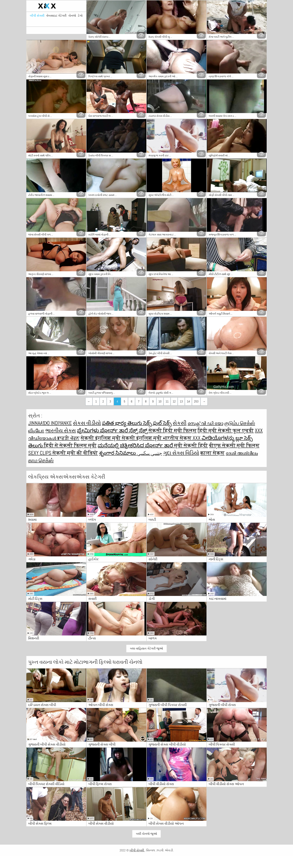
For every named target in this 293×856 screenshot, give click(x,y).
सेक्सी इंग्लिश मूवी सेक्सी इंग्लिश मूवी (122, 438)
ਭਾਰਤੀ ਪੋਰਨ (68, 438)
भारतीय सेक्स (178, 438)
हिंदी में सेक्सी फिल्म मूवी (70, 445)
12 (174, 401)
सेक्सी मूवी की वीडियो (75, 453)
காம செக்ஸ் (41, 460)
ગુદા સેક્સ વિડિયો (181, 453)
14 (188, 401)
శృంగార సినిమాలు (118, 453)
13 (181, 401)
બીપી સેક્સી (37, 16)
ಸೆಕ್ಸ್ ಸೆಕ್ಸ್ (139, 430)
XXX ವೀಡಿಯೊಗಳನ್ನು (214, 438)
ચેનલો (72, 16)
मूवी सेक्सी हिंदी (191, 445)
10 (159, 401)
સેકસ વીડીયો (87, 423)
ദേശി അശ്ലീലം (242, 453)
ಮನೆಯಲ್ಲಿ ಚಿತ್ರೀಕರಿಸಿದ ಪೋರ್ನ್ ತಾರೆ (136, 445)
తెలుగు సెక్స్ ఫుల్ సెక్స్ (149, 423)
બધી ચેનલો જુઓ (146, 834)
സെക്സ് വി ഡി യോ (205, 423)
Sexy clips (40, 453)
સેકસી (179, 423)
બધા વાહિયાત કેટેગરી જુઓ (146, 648)
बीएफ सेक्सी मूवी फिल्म (234, 445)
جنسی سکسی (149, 453)
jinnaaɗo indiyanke (50, 423)
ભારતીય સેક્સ (60, 430)
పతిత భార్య (114, 423)
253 (196, 401)
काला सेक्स (212, 453)
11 (167, 401)
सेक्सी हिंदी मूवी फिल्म (173, 430)
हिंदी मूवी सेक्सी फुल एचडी (226, 430)
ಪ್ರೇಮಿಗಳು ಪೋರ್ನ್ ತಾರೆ (103, 430)
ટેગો (80, 16)
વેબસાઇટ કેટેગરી (56, 16)
